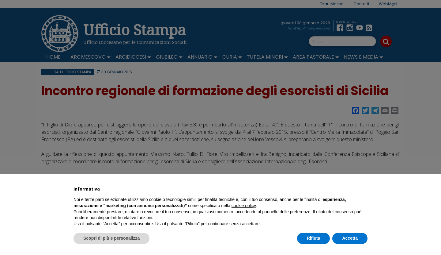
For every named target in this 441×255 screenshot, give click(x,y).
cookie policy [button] (244, 205)
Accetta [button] (350, 238)
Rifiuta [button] (313, 238)
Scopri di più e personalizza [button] (111, 238)
